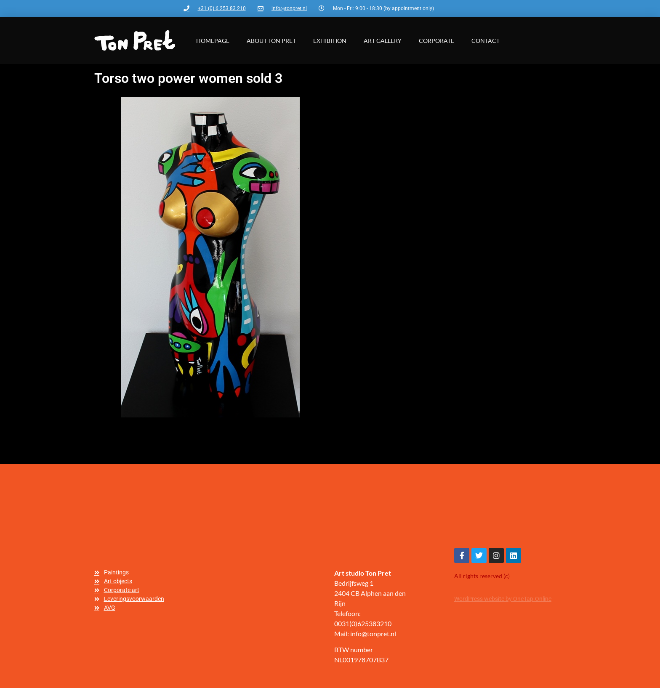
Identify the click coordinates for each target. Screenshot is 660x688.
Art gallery (383, 40)
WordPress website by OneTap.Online (502, 598)
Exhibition (329, 40)
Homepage (212, 40)
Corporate (436, 40)
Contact (485, 40)
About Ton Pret (271, 40)
